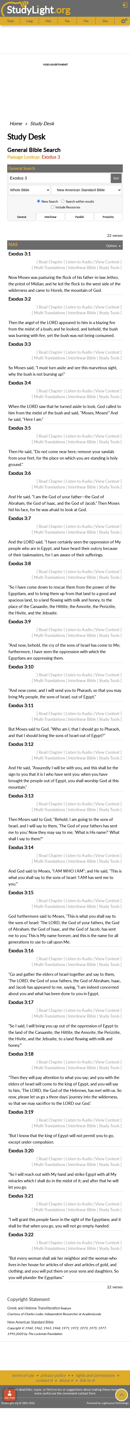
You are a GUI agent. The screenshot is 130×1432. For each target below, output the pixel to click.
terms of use (23, 1375)
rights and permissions (95, 1375)
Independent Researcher (61, 1314)
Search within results (77, 201)
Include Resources (65, 207)
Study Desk (42, 123)
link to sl (87, 1380)
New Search (47, 201)
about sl (66, 1380)
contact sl (44, 1380)
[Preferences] (124, 21)
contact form (87, 1393)
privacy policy (53, 1375)
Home (15, 123)
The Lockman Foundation (45, 1334)
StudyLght (30, 10)
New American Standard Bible (30, 1322)
